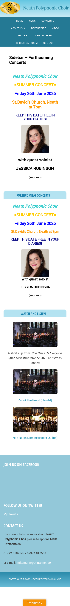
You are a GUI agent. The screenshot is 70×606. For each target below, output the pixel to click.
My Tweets (11, 514)
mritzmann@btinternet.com (34, 563)
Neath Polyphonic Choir (35, 8)
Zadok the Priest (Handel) (35, 400)
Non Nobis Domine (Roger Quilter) (35, 438)
